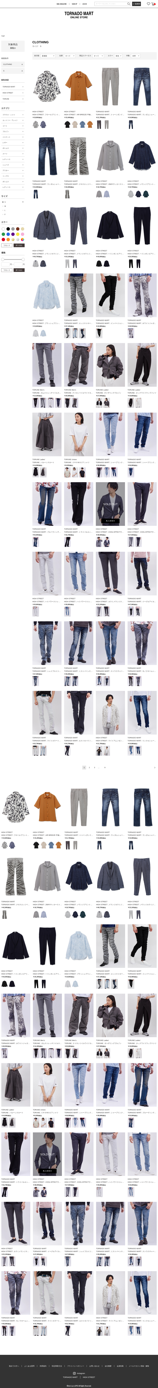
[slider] (2, 259)
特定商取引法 (57, 1366)
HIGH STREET (8, 93)
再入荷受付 (110, 521)
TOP (3, 36)
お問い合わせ (94, 1366)
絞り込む (19, 245)
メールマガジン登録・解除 (139, 1366)
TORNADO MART (9, 87)
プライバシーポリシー (75, 1366)
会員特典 (120, 1366)
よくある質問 (29, 1366)
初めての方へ (14, 1366)
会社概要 (108, 1366)
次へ (155, 768)
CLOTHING (7, 64)
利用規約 (43, 1366)
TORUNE (6, 99)
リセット (6, 245)
